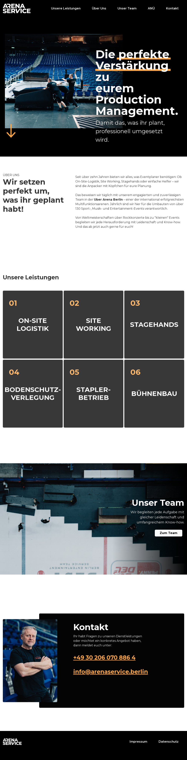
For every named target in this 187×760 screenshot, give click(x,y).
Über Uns (99, 8)
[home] (17, 8)
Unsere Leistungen (66, 8)
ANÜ (151, 8)
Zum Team (168, 533)
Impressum (138, 741)
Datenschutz (169, 741)
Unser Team (127, 8)
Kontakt (172, 8)
